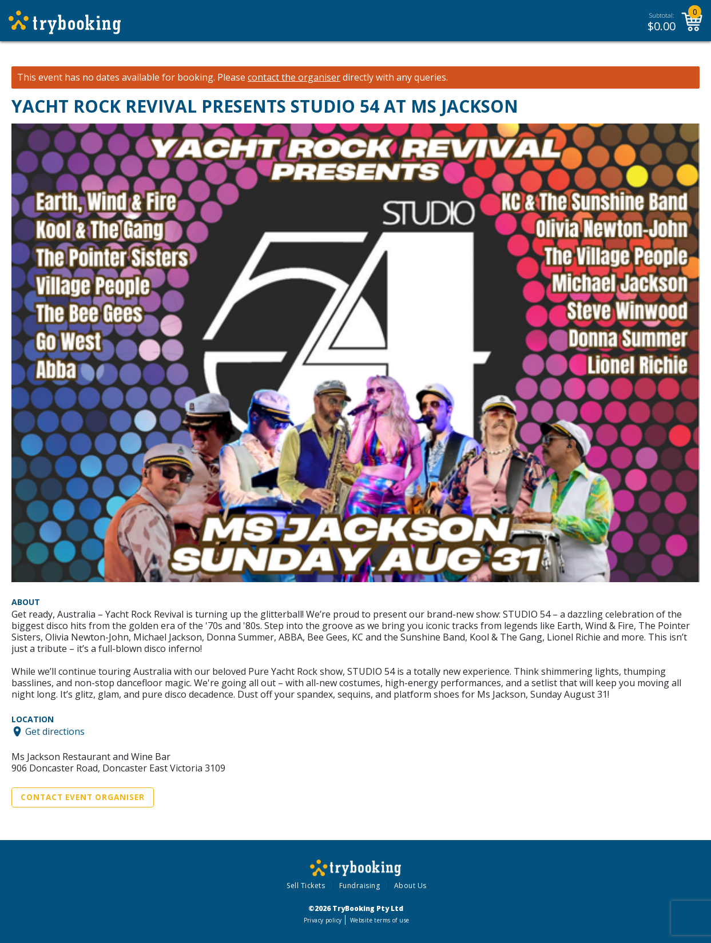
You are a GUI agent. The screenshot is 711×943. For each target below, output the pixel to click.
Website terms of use (379, 920)
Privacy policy (323, 920)
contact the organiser (294, 77)
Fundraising (359, 885)
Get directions (55, 731)
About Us (410, 885)
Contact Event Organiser (83, 797)
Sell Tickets (306, 885)
